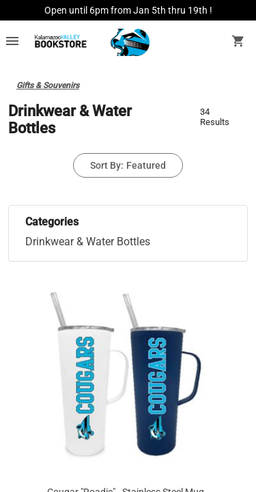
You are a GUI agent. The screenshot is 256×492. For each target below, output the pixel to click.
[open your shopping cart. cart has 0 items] (238, 42)
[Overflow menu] (12, 42)
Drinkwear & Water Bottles (87, 241)
